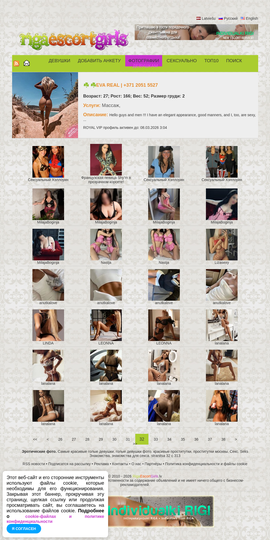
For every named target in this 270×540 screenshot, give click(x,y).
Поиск (234, 60)
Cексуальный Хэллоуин (48, 180)
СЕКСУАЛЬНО (182, 60)
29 (101, 439)
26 (60, 439)
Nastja (106, 262)
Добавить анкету (99, 60)
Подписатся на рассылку (69, 464)
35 (183, 439)
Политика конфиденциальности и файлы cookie (206, 464)
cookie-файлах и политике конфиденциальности (55, 519)
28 (87, 439)
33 (156, 439)
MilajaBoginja (48, 222)
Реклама (101, 464)
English (252, 18)
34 (169, 439)
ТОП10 (211, 60)
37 (210, 439)
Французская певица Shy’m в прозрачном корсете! (106, 180)
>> (135, 444)
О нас (136, 464)
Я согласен (24, 529)
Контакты (120, 464)
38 (223, 439)
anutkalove (48, 303)
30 (114, 439)
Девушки (59, 60)
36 (196, 439)
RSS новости (34, 464)
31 (128, 439)
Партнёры (153, 464)
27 (74, 439)
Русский (231, 18)
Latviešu (208, 18)
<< (35, 439)
